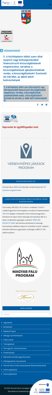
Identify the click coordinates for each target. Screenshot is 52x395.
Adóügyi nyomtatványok (13, 335)
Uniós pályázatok (10, 370)
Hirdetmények (9, 353)
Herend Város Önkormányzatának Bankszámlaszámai (24, 365)
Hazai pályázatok (10, 374)
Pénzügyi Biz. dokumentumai (14, 348)
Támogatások (8, 344)
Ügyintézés (7, 322)
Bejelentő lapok (9, 331)
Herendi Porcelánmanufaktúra (26, 291)
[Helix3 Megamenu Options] (50, 4)
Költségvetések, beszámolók (14, 361)
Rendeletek (7, 327)
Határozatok (8, 340)
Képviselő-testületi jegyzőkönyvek (16, 357)
